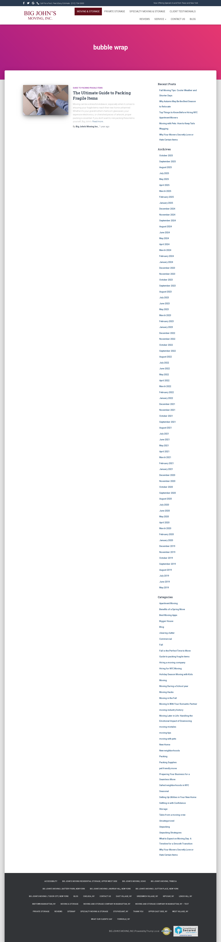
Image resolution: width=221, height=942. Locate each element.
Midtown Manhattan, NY (44, 904)
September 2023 (167, 286)
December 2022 (167, 333)
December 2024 (167, 209)
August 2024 (165, 226)
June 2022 (164, 368)
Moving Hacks (166, 692)
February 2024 (166, 256)
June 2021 (164, 439)
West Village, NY (180, 911)
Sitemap (71, 911)
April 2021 (164, 451)
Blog (193, 19)
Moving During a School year (173, 686)
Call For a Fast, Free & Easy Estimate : (62, 3)
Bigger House (166, 621)
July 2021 (164, 434)
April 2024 (164, 244)
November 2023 (167, 274)
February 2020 (166, 534)
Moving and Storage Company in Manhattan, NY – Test (162, 904)
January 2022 (166, 398)
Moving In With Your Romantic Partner (178, 704)
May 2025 (164, 179)
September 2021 (167, 422)
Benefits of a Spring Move (172, 609)
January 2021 (166, 469)
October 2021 (166, 416)
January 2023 (166, 327)
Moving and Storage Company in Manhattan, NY (106, 904)
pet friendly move (168, 768)
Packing (163, 756)
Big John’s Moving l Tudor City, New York (48, 896)
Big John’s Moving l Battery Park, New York (64, 889)
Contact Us (178, 19)
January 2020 (166, 540)
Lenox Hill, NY (185, 896)
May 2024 (164, 238)
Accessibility (50, 881)
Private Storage (114, 11)
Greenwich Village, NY (147, 896)
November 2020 (167, 481)
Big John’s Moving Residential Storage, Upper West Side (89, 881)
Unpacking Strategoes (170, 832)
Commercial (165, 639)
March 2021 (165, 457)
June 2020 (164, 510)
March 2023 (165, 315)
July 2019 (164, 576)
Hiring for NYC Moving (170, 668)
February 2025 (166, 197)
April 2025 (164, 185)
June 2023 (164, 303)
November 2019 (167, 552)
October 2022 (166, 345)
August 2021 (165, 428)
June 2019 (164, 582)
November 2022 (167, 339)
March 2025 (165, 191)
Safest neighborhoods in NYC (174, 785)
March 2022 (165, 386)
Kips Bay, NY (168, 896)
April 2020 (164, 522)
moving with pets (167, 739)
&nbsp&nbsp (28, 3)
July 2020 (164, 505)
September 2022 (167, 351)
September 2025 (167, 161)
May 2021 (164, 445)
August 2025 (165, 167)
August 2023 (165, 291)
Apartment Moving (168, 603)
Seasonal (164, 791)
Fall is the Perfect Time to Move (175, 651)
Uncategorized (166, 821)
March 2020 (165, 528)
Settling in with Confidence (172, 803)
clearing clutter (167, 633)
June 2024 (164, 232)
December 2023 (167, 268)
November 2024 (167, 214)
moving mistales (167, 727)
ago (104, 126)
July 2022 (164, 362)
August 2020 (165, 499)
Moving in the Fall (168, 698)
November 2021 (167, 410)
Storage (163, 809)
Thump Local (152, 931)
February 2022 (166, 392)
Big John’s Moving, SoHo (134, 881)
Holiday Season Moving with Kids (176, 674)
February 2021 (166, 463)
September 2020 (167, 493)
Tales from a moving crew (172, 815)
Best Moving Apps (168, 615)
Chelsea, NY (89, 896)
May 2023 (164, 309)
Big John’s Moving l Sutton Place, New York (157, 889)
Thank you (138, 911)
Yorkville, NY (123, 919)
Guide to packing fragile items (88, 88)
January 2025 (166, 203)
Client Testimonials (183, 11)
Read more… (98, 121)
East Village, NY (124, 896)
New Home (164, 744)
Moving (163, 680)
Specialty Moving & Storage (147, 11)
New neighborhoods (169, 750)
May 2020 (164, 516)
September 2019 (167, 564)
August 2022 (165, 357)
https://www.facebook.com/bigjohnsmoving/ (24, 3)
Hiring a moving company (172, 662)
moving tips (165, 733)
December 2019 (167, 546)
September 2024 (167, 220)
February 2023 (166, 321)
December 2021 (167, 404)
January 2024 (166, 262)
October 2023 (166, 280)
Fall (161, 645)
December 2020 (167, 475)
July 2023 (164, 297)
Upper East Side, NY (157, 911)
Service (160, 19)
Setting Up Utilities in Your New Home (177, 797)
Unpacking (164, 827)
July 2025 (164, 173)
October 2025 (166, 155)
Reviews (145, 19)
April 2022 (164, 380)
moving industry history (171, 710)
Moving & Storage (88, 11)
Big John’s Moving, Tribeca (164, 881)
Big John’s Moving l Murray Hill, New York (110, 889)
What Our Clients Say (101, 919)
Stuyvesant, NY (120, 911)
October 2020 (166, 487)
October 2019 (166, 558)
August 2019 (165, 570)
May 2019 (164, 587)
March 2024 (165, 250)
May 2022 (164, 374)
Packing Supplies (168, 762)
